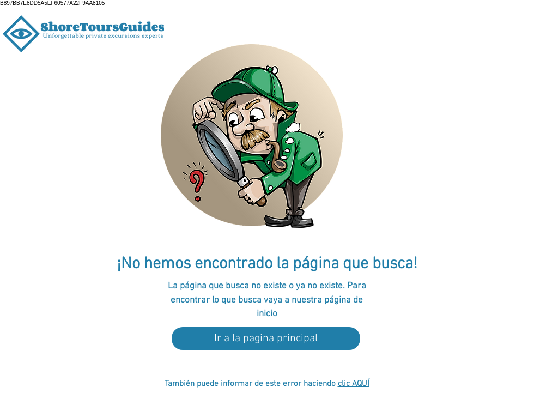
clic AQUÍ (353, 384)
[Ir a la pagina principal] (266, 338)
